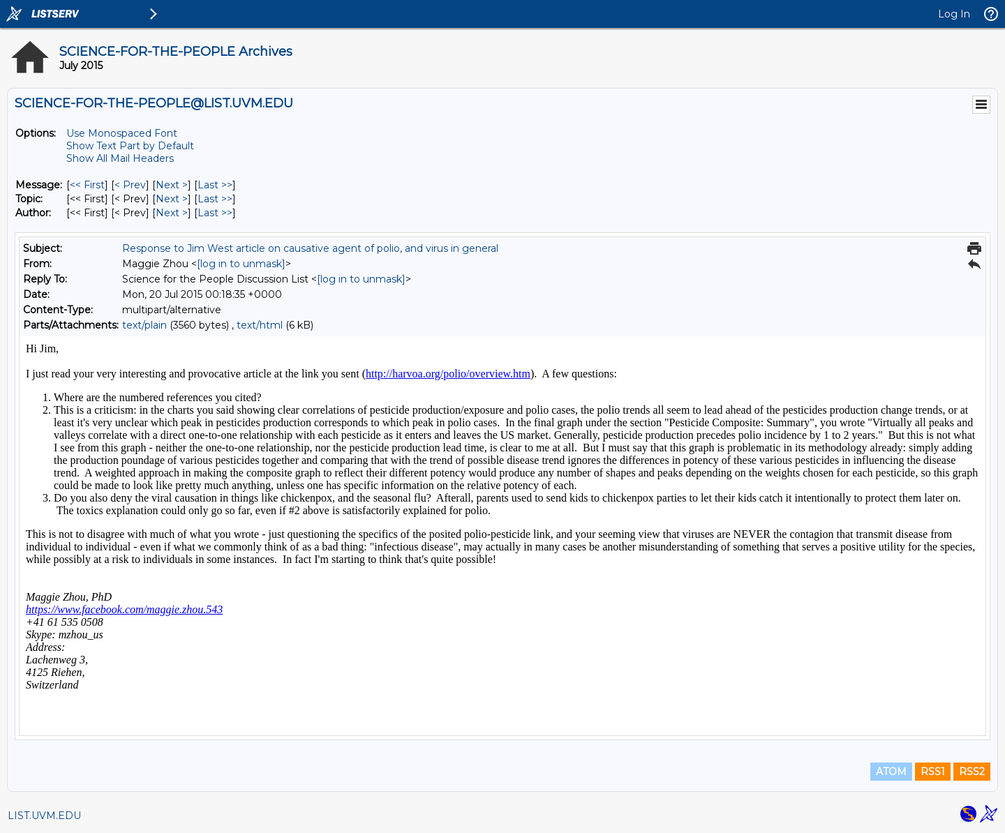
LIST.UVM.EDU (44, 815)
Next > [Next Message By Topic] (172, 199)
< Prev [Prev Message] (130, 185)
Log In (954, 14)
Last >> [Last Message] (215, 185)
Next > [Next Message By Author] (172, 213)
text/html (260, 325)
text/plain (144, 325)
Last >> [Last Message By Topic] (215, 199)
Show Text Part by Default (130, 146)
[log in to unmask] (241, 263)
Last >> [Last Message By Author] (215, 213)
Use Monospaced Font (121, 133)
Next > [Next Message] (172, 185)
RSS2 (972, 771)
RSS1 (933, 771)
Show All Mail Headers (120, 158)
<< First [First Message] (87, 185)
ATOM (891, 771)
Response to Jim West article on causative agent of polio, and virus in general (310, 248)
